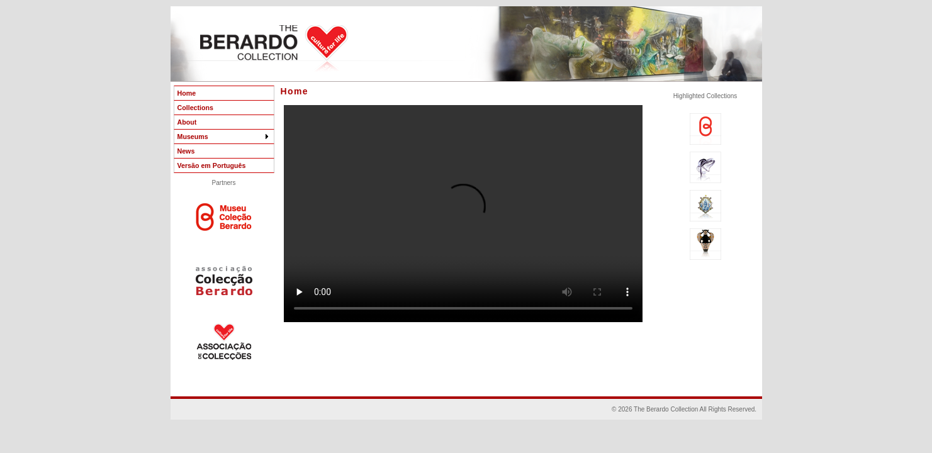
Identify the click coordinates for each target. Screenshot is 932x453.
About (187, 122)
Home (186, 93)
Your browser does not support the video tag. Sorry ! (463, 213)
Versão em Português (211, 165)
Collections (195, 107)
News (186, 151)
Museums (224, 136)
